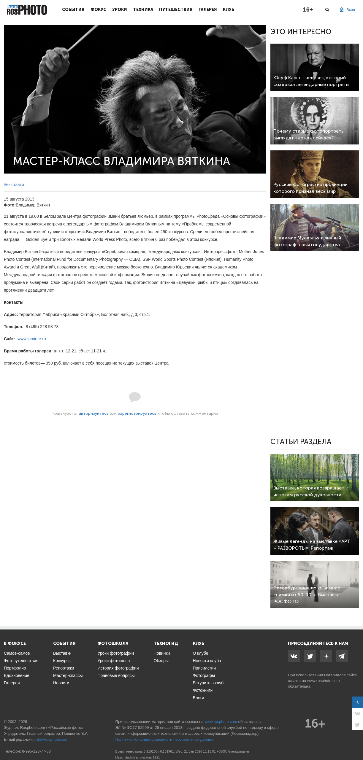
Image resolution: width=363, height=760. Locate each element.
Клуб (228, 9)
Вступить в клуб (208, 682)
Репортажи (63, 668)
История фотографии (118, 668)
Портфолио (15, 668)
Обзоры (161, 660)
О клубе (200, 653)
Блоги (198, 697)
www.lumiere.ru (32, 338)
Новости (61, 682)
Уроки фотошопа (113, 660)
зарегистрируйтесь (137, 413)
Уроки (119, 9)
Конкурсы (62, 660)
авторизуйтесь (94, 413)
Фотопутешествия (21, 660)
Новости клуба (207, 660)
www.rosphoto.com (323, 680)
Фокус (98, 9)
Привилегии (204, 668)
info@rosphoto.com (51, 739)
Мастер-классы (68, 675)
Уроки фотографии (115, 653)
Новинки (162, 653)
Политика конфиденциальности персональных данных (164, 739)
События (73, 9)
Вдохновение (16, 675)
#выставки (14, 184)
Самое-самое (17, 653)
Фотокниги (203, 690)
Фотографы (204, 675)
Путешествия (176, 9)
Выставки (62, 653)
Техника (143, 9)
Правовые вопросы (115, 675)
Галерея (208, 9)
